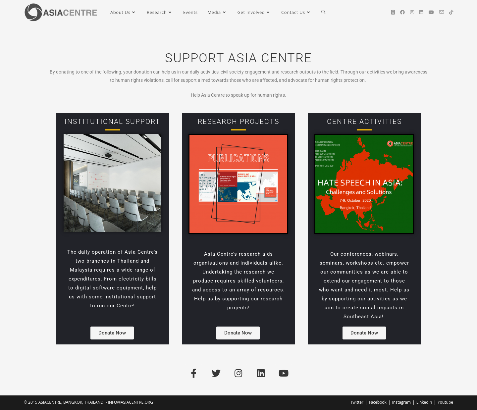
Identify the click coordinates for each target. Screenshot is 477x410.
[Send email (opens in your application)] (442, 12)
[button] (112, 333)
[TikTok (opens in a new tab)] (451, 12)
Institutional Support (112, 122)
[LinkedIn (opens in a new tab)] (421, 12)
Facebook (377, 402)
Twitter (356, 402)
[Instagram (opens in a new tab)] (412, 12)
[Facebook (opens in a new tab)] (402, 12)
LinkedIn (424, 402)
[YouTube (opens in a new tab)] (431, 12)
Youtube (445, 402)
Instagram (401, 402)
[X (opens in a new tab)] (393, 12)
